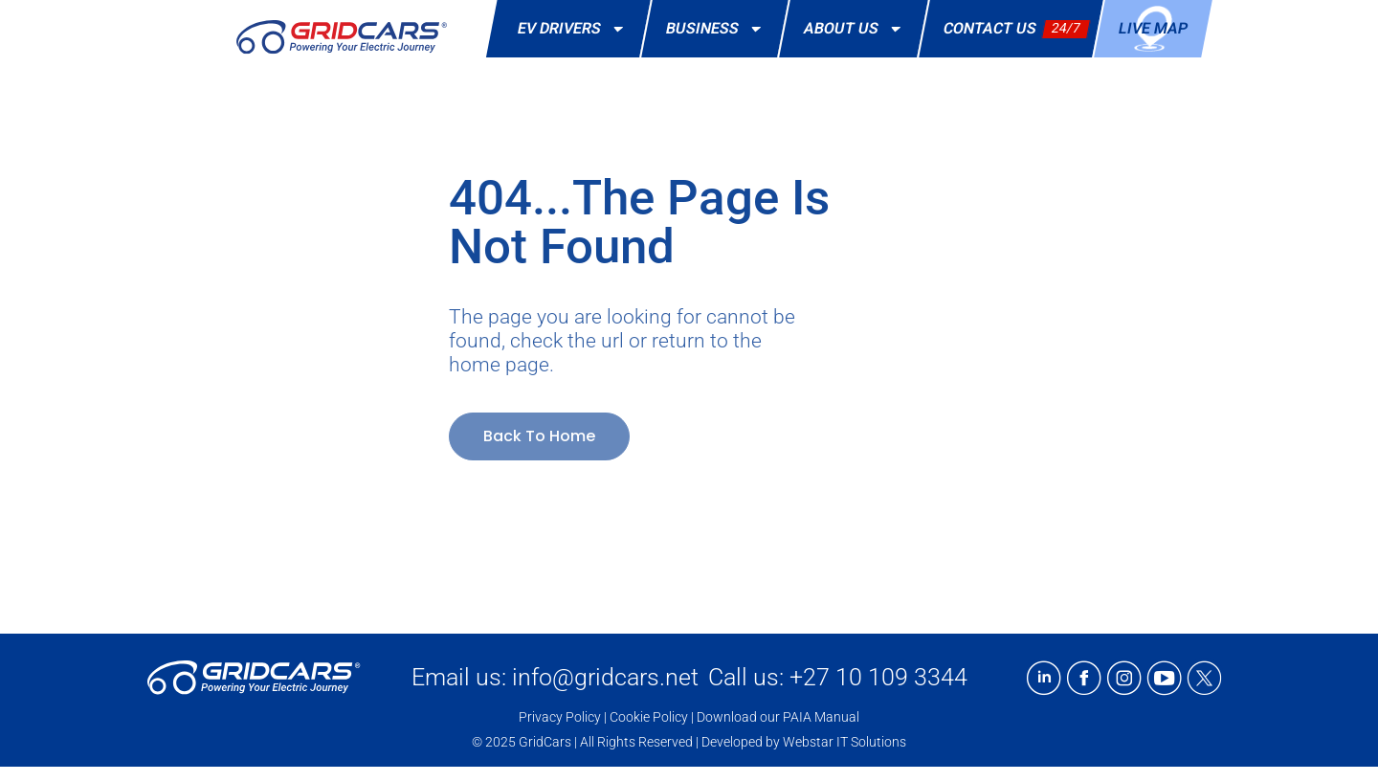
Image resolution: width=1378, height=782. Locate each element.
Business (716, 28)
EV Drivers (573, 28)
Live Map (1154, 28)
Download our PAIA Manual (778, 717)
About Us (855, 28)
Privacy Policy (560, 717)
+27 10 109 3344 (878, 677)
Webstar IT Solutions (844, 741)
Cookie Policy (649, 717)
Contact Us (991, 28)
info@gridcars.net (605, 677)
